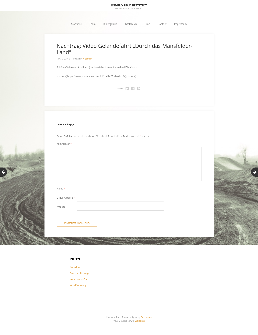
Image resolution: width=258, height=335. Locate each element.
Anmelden (75, 267)
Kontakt (162, 24)
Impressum (180, 24)
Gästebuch (131, 24)
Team (92, 24)
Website (61, 206)
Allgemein (87, 58)
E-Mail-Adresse (66, 197)
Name (61, 188)
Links (147, 24)
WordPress (140, 320)
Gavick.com (146, 317)
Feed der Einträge (79, 273)
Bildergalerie (110, 24)
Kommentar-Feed (79, 279)
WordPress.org (78, 285)
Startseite (76, 24)
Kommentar (64, 143)
